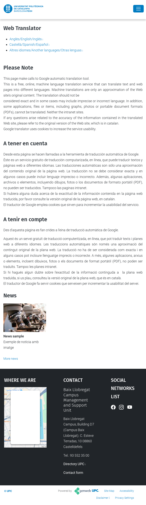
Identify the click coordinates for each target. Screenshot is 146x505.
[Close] (138, 8)
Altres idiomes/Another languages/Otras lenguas (45, 50)
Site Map (109, 490)
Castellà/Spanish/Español (28, 44)
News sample (13, 336)
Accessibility (127, 490)
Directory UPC (73, 464)
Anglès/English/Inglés (25, 39)
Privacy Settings (124, 497)
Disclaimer (102, 497)
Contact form (73, 473)
